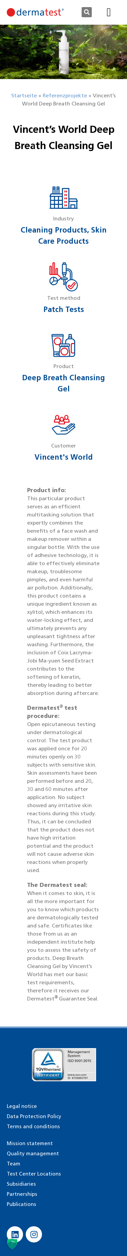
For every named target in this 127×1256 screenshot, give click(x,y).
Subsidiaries (21, 1184)
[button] (87, 12)
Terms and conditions (33, 1127)
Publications (21, 1204)
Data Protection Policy (34, 1116)
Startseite (24, 95)
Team (13, 1164)
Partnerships (22, 1194)
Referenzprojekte (65, 95)
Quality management (33, 1154)
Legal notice (22, 1106)
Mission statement (30, 1143)
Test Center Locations (34, 1174)
